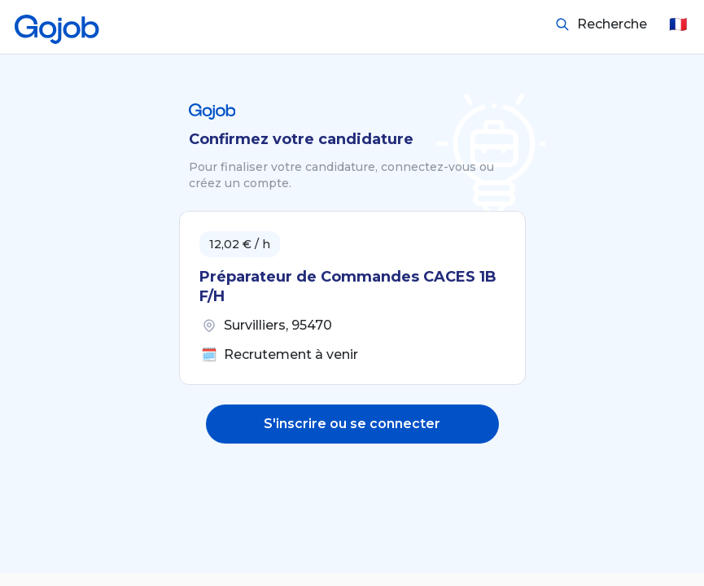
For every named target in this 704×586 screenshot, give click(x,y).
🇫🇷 (678, 24)
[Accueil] (57, 24)
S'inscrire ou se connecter (352, 423)
